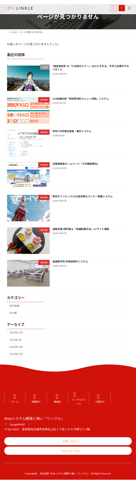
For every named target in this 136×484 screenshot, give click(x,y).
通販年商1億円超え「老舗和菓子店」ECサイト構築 (80, 228)
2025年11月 (16, 332)
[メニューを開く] (129, 8)
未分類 (13, 312)
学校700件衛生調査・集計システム (71, 131)
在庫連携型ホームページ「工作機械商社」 (76, 163)
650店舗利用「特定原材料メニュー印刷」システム (80, 98)
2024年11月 (16, 353)
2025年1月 (15, 339)
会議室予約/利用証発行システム (70, 261)
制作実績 (14, 305)
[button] (17, 424)
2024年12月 (16, 346)
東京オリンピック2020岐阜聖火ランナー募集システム (82, 196)
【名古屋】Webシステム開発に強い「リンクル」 (64, 473)
